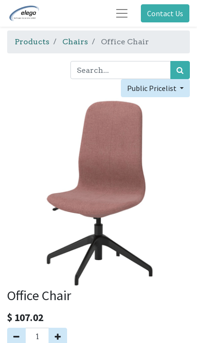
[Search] (180, 70)
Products (32, 41)
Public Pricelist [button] (152, 88)
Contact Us (165, 13)
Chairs (75, 41)
